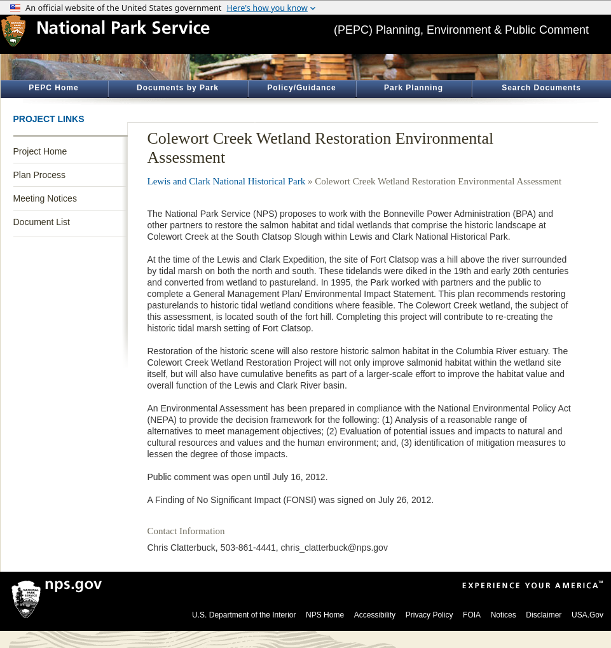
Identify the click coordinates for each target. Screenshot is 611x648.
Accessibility (374, 614)
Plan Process (39, 175)
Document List (41, 222)
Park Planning (413, 87)
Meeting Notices (45, 198)
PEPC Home (53, 87)
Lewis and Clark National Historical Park (227, 181)
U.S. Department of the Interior (244, 614)
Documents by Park (178, 87)
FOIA (472, 614)
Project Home (40, 151)
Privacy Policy (429, 614)
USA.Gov (587, 614)
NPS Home (325, 614)
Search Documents (541, 87)
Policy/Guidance (301, 87)
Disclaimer (543, 614)
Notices (503, 614)
